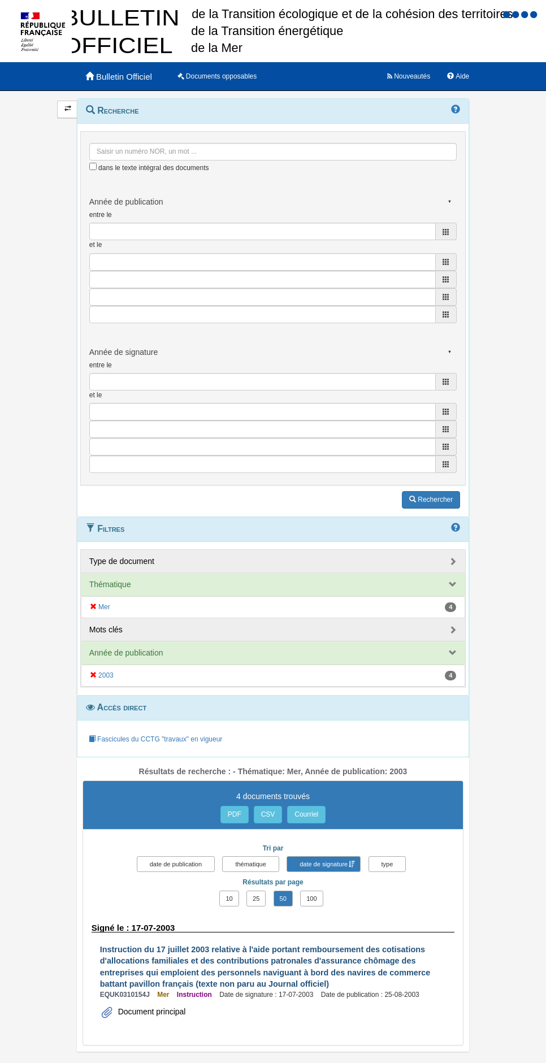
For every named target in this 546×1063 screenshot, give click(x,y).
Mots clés (106, 629)
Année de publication (126, 652)
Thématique (110, 584)
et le (95, 245)
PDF (234, 814)
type (387, 864)
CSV (268, 814)
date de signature (324, 864)
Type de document (121, 561)
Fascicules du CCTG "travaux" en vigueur (156, 739)
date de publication (176, 864)
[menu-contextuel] (93, 166)
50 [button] (283, 898)
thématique (250, 864)
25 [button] (256, 898)
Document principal (151, 1011)
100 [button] (311, 898)
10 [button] (229, 898)
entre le (100, 215)
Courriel (306, 814)
